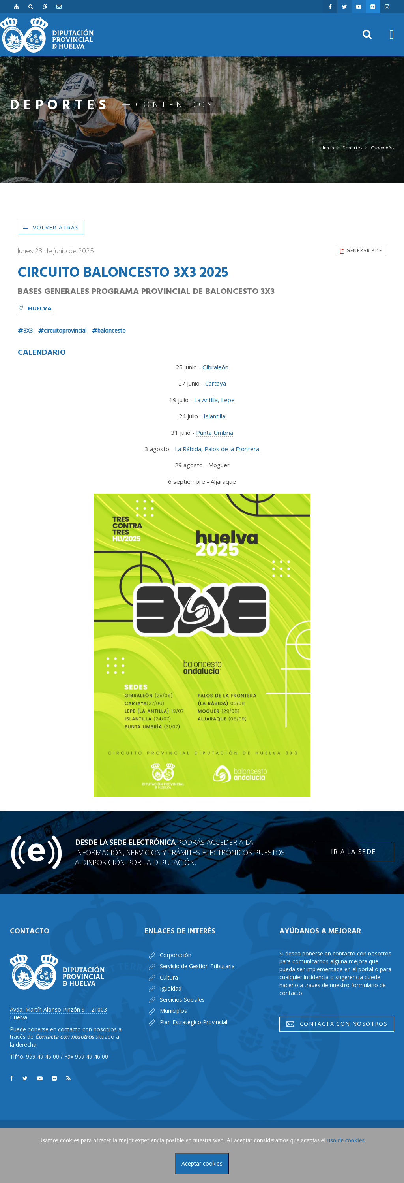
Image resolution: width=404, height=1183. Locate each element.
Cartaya (215, 383)
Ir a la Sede (353, 851)
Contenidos (382, 147)
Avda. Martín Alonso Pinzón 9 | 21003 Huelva (58, 1013)
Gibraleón (215, 367)
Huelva (35, 309)
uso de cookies (345, 1140)
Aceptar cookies (202, 1163)
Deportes (352, 147)
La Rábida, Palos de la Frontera (217, 449)
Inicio (328, 147)
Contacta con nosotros (336, 1024)
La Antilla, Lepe (214, 400)
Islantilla (214, 416)
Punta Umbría (214, 432)
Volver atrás (51, 227)
